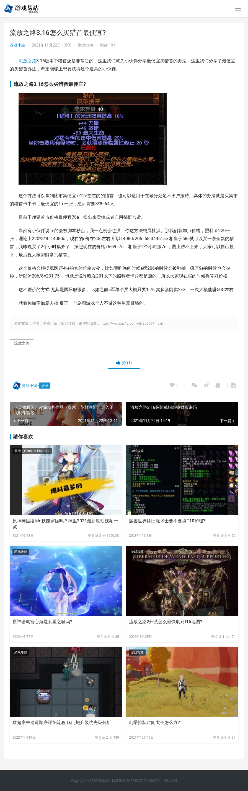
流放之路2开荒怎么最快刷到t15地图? (165, 621)
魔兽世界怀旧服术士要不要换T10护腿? (167, 520)
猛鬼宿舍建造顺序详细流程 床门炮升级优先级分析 (61, 722)
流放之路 (27, 60)
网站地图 (170, 781)
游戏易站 (104, 781)
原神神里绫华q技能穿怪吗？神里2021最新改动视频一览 (65, 524)
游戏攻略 (86, 45)
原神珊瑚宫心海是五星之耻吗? (42, 621)
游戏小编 (17, 45)
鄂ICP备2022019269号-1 (144, 781)
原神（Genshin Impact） (32, 451)
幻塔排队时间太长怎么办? (154, 722)
